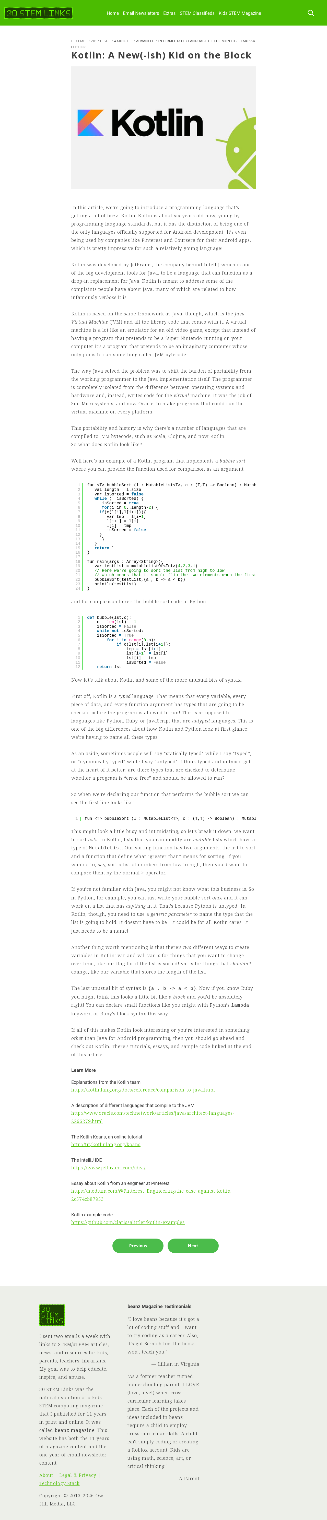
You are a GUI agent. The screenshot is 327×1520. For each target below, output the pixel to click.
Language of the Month (211, 41)
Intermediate (171, 41)
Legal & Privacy (77, 1475)
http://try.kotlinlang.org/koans (106, 1144)
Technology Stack (59, 1483)
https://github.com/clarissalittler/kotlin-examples (128, 1222)
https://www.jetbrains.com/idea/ (108, 1168)
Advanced (145, 41)
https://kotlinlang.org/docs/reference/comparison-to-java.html (143, 1090)
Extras (169, 13)
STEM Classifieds (197, 13)
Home (113, 13)
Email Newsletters (141, 13)
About (46, 1475)
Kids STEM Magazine (240, 13)
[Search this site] (311, 13)
